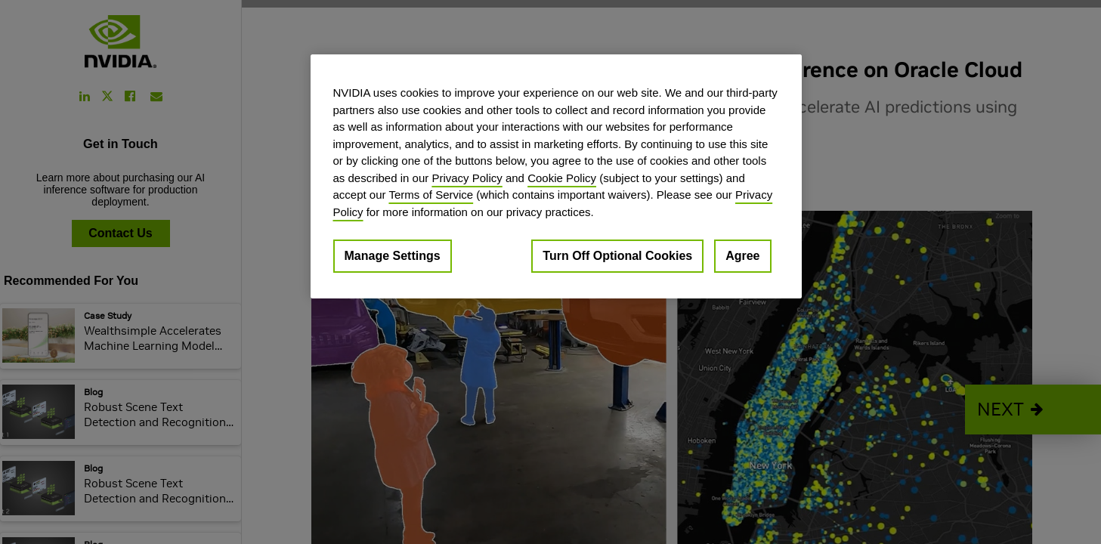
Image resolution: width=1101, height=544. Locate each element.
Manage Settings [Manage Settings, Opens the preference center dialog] (393, 255)
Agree (742, 255)
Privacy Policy (466, 178)
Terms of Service (430, 194)
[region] (556, 176)
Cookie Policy (561, 178)
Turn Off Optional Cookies (617, 255)
